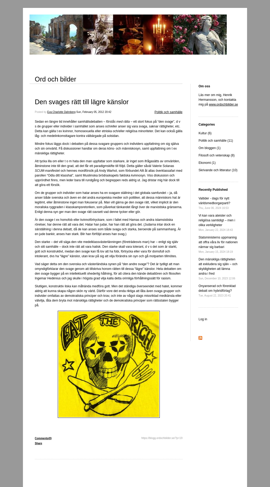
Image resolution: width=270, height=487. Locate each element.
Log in (203, 319)
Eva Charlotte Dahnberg (61, 112)
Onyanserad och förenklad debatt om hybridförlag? (217, 290)
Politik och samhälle (168, 112)
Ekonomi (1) (207, 163)
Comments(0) (43, 438)
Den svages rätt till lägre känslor (82, 102)
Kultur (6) (205, 133)
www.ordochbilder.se (223, 104)
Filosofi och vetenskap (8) (217, 155)
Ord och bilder (55, 79)
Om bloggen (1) (209, 148)
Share (38, 443)
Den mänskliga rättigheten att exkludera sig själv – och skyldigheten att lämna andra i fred (218, 268)
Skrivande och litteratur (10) (218, 170)
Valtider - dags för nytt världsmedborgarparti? (214, 203)
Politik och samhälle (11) (216, 140)
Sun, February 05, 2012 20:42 (93, 112)
